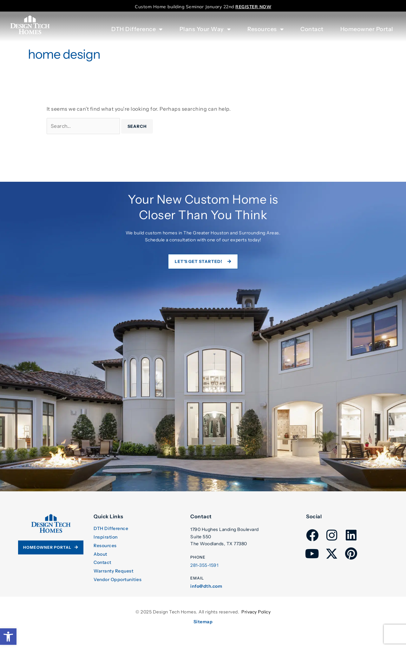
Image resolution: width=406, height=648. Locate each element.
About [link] (100, 554)
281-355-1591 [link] (204, 565)
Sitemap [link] (203, 622)
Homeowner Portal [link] (366, 29)
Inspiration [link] (106, 537)
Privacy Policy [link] (256, 612)
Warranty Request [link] (113, 571)
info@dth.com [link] (206, 586)
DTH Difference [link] (111, 529)
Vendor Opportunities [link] (117, 580)
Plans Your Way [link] (205, 29)
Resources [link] (105, 546)
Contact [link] (312, 29)
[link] (8, 636)
